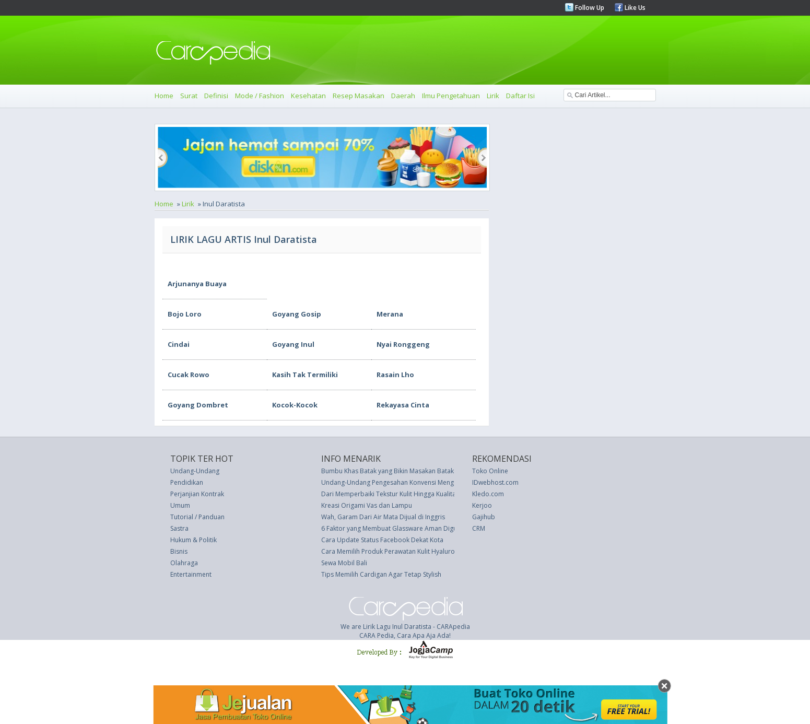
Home (164, 95)
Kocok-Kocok (295, 405)
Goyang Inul (293, 344)
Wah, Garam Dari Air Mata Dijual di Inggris (383, 516)
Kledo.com (488, 493)
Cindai (179, 344)
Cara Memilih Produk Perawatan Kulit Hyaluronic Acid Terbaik (411, 551)
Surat (188, 95)
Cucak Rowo (188, 374)
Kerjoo (482, 505)
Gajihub (483, 516)
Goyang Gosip (296, 314)
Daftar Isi (520, 95)
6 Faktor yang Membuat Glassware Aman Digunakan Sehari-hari (414, 528)
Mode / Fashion (259, 95)
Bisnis (178, 551)
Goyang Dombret (198, 405)
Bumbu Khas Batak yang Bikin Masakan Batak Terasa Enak (406, 470)
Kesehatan (308, 95)
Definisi (216, 95)
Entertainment (191, 574)
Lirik (493, 95)
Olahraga (184, 562)
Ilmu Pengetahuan (451, 95)
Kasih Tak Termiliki (305, 374)
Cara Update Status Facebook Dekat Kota (382, 539)
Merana (390, 314)
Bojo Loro (185, 314)
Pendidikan (186, 482)
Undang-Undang (194, 470)
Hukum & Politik (193, 539)
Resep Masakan (358, 95)
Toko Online (490, 470)
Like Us (634, 7)
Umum (180, 505)
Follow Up (588, 7)
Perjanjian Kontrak (197, 493)
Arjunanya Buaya (197, 283)
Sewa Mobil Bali (344, 562)
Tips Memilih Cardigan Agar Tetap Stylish (381, 574)
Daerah (403, 95)
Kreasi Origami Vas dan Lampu (366, 505)
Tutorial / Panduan (197, 516)
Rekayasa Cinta (403, 405)
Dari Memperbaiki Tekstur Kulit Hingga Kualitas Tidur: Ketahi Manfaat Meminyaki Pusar (447, 493)
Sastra (179, 528)
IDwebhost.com (495, 482)
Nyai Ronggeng (403, 344)
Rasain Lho (395, 374)
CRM (478, 528)
